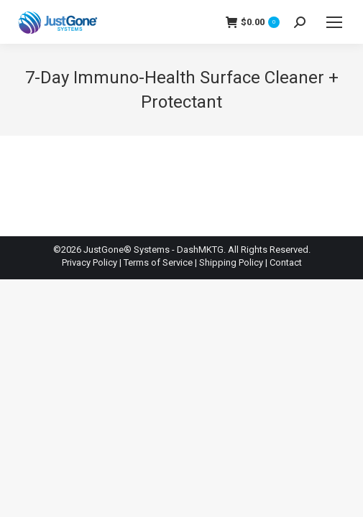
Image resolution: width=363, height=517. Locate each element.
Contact (286, 262)
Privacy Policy (89, 262)
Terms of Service (158, 262)
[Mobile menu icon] (334, 22)
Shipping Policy (231, 262)
